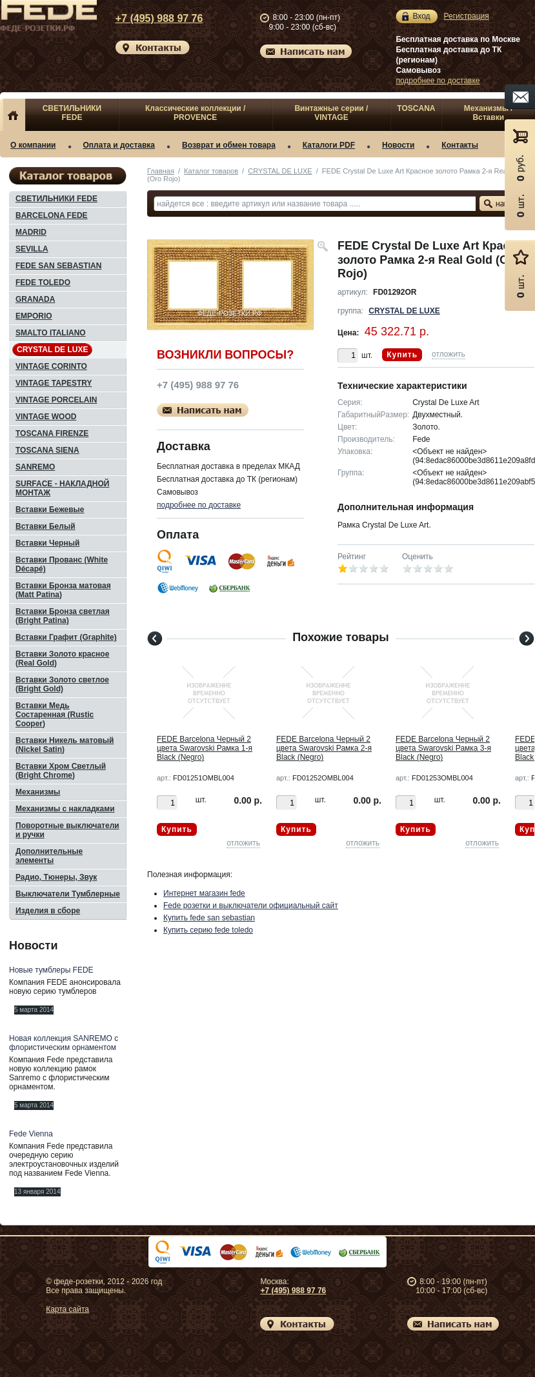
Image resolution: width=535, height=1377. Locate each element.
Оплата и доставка (119, 145)
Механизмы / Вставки (488, 113)
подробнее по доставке (437, 80)
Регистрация (466, 16)
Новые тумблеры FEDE (51, 970)
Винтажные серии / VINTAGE (331, 113)
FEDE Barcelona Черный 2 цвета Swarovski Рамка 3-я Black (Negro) (443, 748)
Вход (421, 16)
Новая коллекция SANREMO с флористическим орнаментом (63, 1043)
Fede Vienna (31, 1133)
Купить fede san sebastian (209, 917)
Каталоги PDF (329, 145)
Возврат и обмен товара (229, 145)
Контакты (459, 145)
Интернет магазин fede (204, 893)
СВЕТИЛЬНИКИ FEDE (72, 113)
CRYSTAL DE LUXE (280, 171)
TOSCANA (416, 108)
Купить (402, 354)
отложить (448, 354)
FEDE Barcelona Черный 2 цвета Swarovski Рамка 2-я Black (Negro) (324, 748)
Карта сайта (67, 1309)
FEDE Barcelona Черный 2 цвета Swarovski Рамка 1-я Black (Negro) (204, 748)
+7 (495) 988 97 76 (150, 18)
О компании (33, 145)
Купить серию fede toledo (208, 930)
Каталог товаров (211, 171)
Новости (398, 145)
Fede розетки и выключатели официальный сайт (250, 905)
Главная (160, 171)
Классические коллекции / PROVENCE (195, 113)
